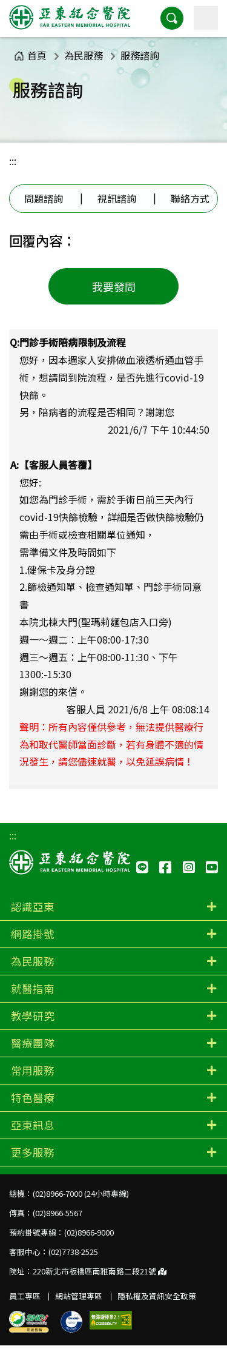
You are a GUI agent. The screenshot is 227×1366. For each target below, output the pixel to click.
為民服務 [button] (32, 961)
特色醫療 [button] (32, 1097)
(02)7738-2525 (73, 1251)
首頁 (30, 55)
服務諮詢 (139, 55)
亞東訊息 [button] (32, 1124)
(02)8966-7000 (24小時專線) (81, 1193)
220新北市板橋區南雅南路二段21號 (99, 1271)
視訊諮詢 (116, 198)
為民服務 (83, 55)
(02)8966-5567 (57, 1213)
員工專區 (25, 1296)
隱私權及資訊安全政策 (156, 1296)
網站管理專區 (78, 1296)
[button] (172, 18)
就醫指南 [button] (32, 988)
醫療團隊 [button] (32, 1043)
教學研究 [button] (32, 1015)
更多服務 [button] (32, 1152)
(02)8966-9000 (89, 1232)
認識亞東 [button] (32, 906)
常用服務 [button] (32, 1070)
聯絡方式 (190, 198)
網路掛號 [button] (32, 933)
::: (12, 160)
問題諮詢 (43, 198)
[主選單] (206, 18)
